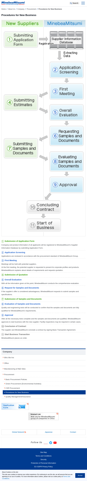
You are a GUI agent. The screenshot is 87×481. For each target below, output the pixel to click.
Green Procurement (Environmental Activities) (23, 384)
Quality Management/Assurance (18, 397)
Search (75, 3)
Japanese (48, 432)
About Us (11, 9)
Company (20, 9)
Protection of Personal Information (43, 463)
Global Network (19, 432)
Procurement (31, 9)
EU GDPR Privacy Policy (43, 467)
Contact (73, 432)
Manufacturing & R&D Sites (15, 369)
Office (6, 363)
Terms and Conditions (43, 456)
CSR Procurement (13, 388)
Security (43, 459)
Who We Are (9, 358)
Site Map (43, 452)
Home (3, 9)
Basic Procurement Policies (16, 379)
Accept (80, 475)
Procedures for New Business (17, 392)
